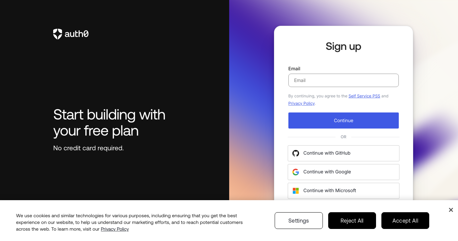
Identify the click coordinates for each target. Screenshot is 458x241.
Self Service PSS (364, 95)
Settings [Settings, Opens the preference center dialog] (298, 227)
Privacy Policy (301, 103)
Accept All (405, 227)
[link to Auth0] (114, 34)
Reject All (352, 227)
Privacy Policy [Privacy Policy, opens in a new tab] (115, 235)
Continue (343, 120)
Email (343, 76)
